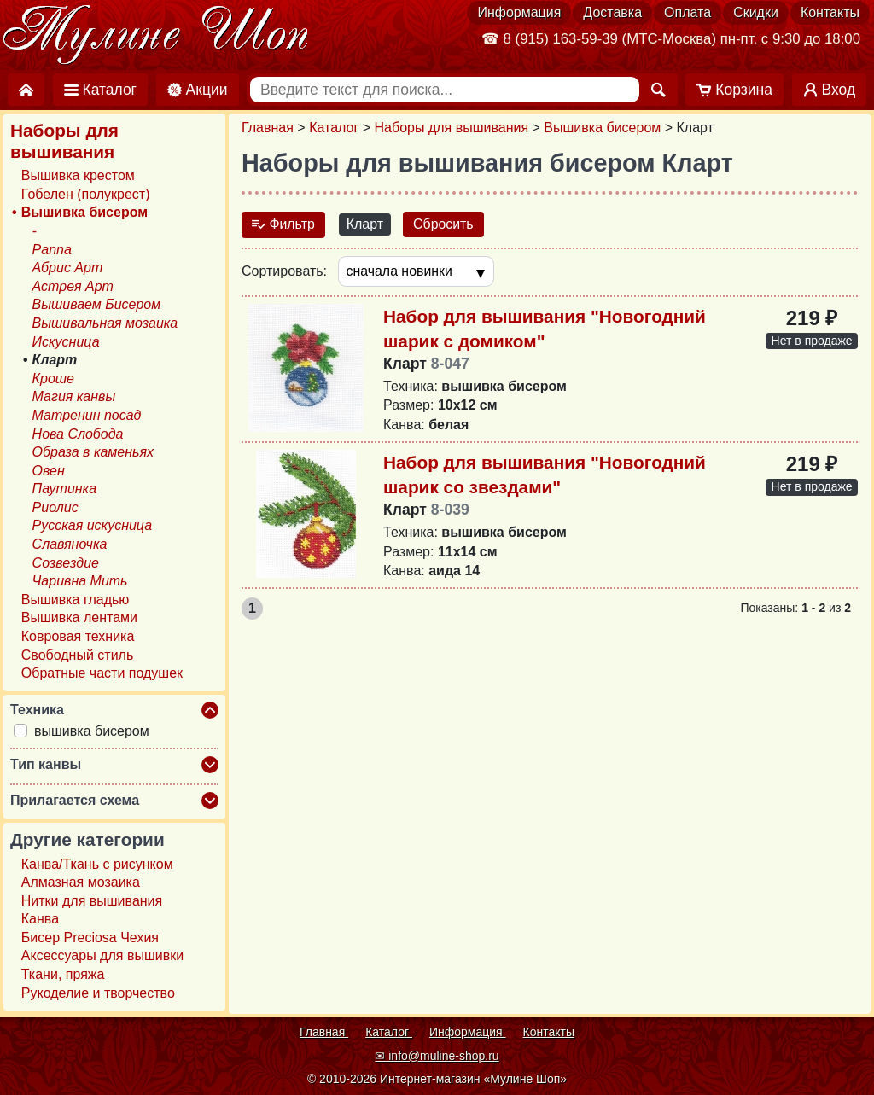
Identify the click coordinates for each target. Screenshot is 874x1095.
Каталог (333, 127)
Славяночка (70, 544)
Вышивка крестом (78, 175)
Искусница (66, 342)
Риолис (55, 507)
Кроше (53, 378)
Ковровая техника (78, 636)
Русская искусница (92, 526)
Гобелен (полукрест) (85, 194)
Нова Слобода (78, 434)
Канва (40, 919)
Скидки (755, 12)
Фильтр (283, 224)
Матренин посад (87, 415)
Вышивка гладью (75, 599)
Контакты (830, 12)
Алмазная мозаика (80, 882)
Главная (268, 127)
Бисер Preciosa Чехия (90, 937)
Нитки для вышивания (91, 901)
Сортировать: (284, 271)
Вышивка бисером (602, 127)
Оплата (687, 12)
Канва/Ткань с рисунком (97, 864)
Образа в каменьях (93, 452)
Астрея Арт (73, 286)
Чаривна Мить (80, 581)
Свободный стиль (77, 655)
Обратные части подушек (102, 673)
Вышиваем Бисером (96, 304)
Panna (52, 249)
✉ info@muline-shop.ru (436, 1056)
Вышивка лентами (79, 618)
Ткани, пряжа (63, 974)
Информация (519, 12)
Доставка (612, 12)
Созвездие (65, 563)
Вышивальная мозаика (105, 323)
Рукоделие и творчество (98, 993)
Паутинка (64, 488)
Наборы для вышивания (452, 127)
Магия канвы (74, 396)
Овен (48, 470)
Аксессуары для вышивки (102, 956)
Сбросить (444, 224)
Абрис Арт (67, 267)
